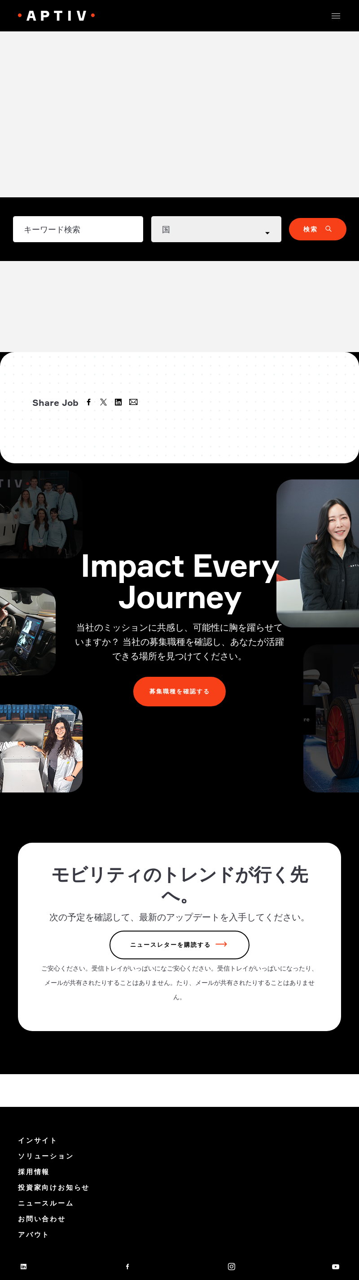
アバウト (34, 1234)
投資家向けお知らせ (54, 1187)
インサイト (38, 1140)
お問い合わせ (42, 1219)
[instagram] (231, 1266)
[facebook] (89, 403)
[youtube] (335, 1266)
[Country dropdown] (216, 229)
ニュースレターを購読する (170, 946)
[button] (335, 15)
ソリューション (46, 1156)
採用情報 (34, 1171)
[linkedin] (119, 403)
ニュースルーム (46, 1203)
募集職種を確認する (179, 692)
